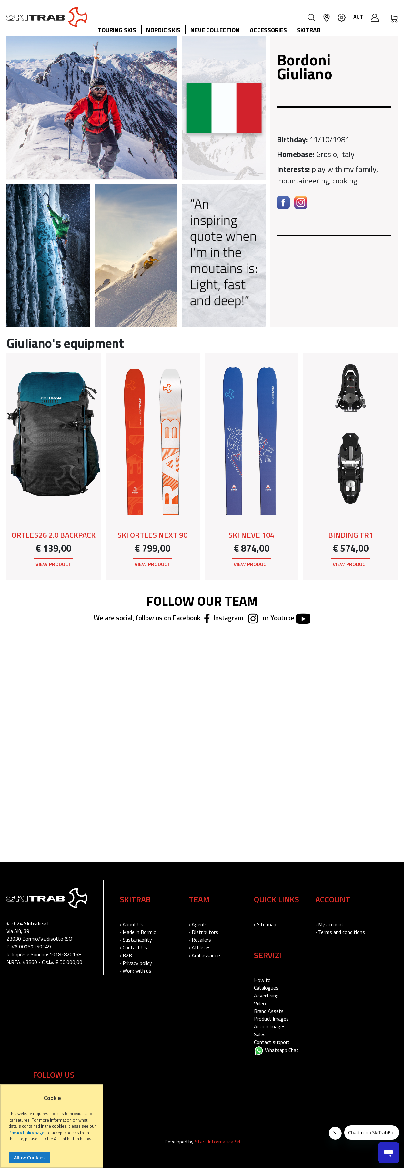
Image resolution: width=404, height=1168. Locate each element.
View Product (53, 564)
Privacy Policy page (26, 1132)
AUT (358, 17)
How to (262, 980)
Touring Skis (117, 29)
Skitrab (308, 29)
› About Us (131, 924)
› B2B (126, 955)
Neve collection (215, 29)
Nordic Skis (163, 29)
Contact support (272, 1042)
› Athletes (200, 947)
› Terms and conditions (340, 932)
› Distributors (203, 932)
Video (260, 1003)
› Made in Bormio (138, 932)
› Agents (198, 924)
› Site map (265, 924)
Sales (260, 1034)
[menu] (211, 30)
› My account (329, 924)
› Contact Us (133, 947)
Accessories (268, 29)
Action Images (270, 1026)
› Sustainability (136, 940)
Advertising (266, 995)
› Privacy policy (136, 963)
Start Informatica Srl (217, 1141)
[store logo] (46, 17)
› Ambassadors (205, 955)
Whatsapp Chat (276, 1050)
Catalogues (266, 988)
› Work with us (135, 971)
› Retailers (200, 940)
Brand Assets (269, 1011)
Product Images (271, 1019)
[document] (52, 1129)
